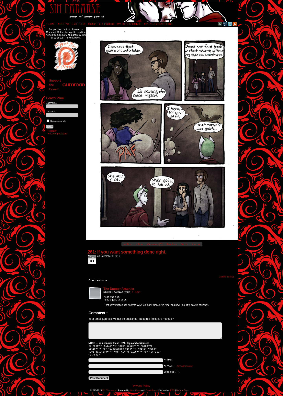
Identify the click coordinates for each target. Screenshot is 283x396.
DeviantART (220, 24)
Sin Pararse (141, 12)
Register (52, 131)
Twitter (229, 24)
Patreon (79, 24)
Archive (64, 24)
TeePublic (106, 24)
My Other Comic (129, 24)
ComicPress (151, 392)
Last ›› (196, 244)
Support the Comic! (67, 85)
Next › (184, 244)
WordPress (135, 392)
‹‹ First (128, 244)
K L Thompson (109, 392)
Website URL (172, 373)
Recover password (57, 133)
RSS (234, 24)
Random (171, 244)
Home (51, 24)
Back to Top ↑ (182, 392)
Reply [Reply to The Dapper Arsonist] (137, 292)
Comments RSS (226, 277)
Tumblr (224, 24)
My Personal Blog (158, 24)
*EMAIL (178, 367)
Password (51, 111)
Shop (92, 24)
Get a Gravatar (184, 367)
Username (51, 103)
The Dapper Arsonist (118, 288)
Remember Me (56, 121)
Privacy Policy (141, 387)
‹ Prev (139, 244)
